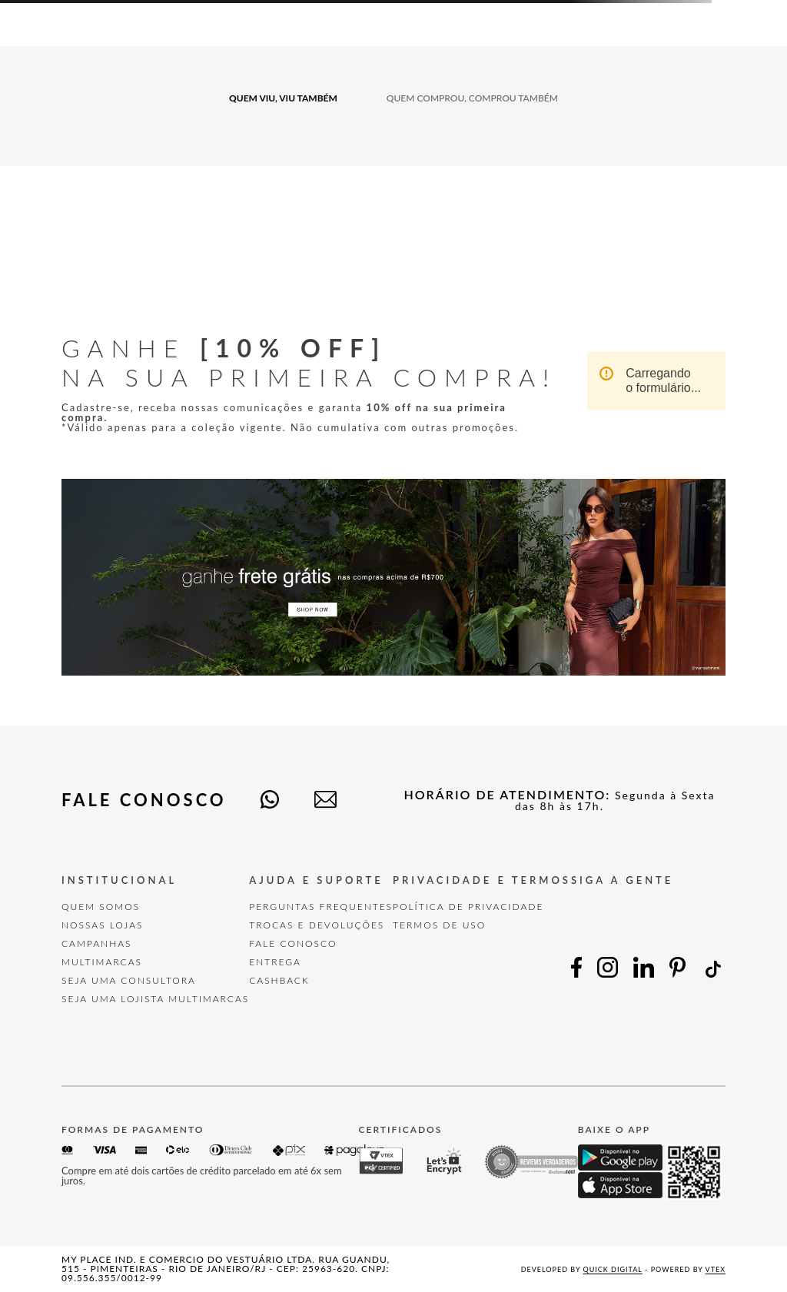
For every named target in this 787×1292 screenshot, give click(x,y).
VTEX (716, 1269)
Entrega (275, 962)
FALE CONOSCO (293, 943)
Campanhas (96, 943)
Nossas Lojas (102, 925)
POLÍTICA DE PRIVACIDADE (468, 906)
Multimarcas (101, 962)
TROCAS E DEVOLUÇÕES (316, 925)
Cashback (279, 980)
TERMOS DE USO (439, 925)
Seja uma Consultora (128, 980)
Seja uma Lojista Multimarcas (155, 999)
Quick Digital (613, 1269)
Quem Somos (100, 906)
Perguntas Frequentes (321, 906)
